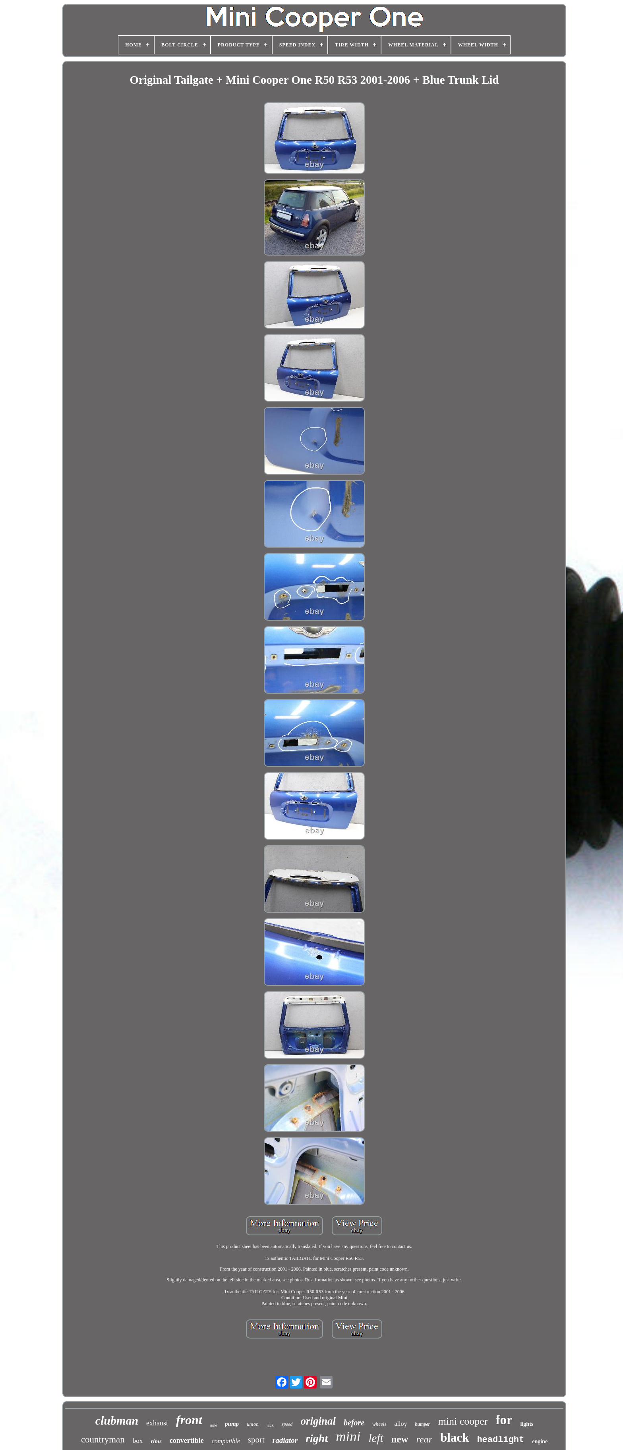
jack (270, 1425)
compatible (226, 1441)
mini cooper (463, 1421)
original (318, 1421)
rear (424, 1439)
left (375, 1438)
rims (156, 1441)
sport (256, 1439)
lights (527, 1424)
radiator (285, 1440)
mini (348, 1436)
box (138, 1440)
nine (213, 1425)
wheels (379, 1424)
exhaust (157, 1423)
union (253, 1424)
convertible (187, 1440)
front (189, 1420)
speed (287, 1424)
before (354, 1422)
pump (232, 1424)
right (317, 1438)
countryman (103, 1439)
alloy (401, 1423)
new (399, 1439)
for (503, 1420)
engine (540, 1441)
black (454, 1437)
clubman (116, 1420)
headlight (500, 1440)
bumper (422, 1424)
